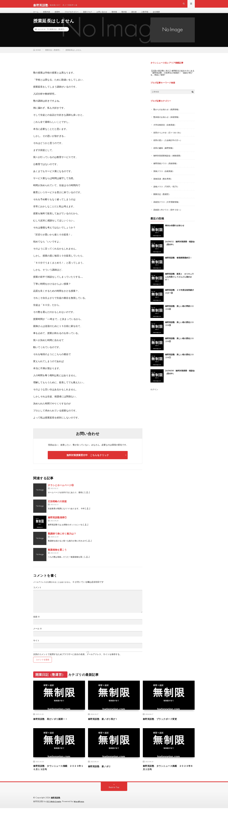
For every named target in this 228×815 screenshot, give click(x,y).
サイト (36, 647)
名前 (36, 623)
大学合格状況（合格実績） (165, 130)
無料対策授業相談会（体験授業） (168, 161)
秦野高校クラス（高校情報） (166, 168)
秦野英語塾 (56, 805)
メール (37, 635)
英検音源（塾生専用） (163, 184)
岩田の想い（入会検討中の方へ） (168, 146)
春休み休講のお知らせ (174, 230)
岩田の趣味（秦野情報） (164, 153)
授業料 (60, 14)
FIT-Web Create (54, 808)
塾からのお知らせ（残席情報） (167, 115)
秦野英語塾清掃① (57, 523)
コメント (37, 594)
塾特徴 (123, 14)
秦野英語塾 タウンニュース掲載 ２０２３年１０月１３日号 (59, 774)
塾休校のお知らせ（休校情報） (167, 123)
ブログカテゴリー (75, 14)
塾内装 (134, 14)
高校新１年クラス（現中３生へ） (168, 214)
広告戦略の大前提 (57, 507)
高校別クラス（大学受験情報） (167, 207)
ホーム (36, 14)
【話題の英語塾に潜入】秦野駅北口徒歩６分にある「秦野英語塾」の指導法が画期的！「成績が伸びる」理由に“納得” (172, 78)
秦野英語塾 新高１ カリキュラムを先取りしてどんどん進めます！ (179, 281)
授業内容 (48, 14)
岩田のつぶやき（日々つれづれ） (168, 138)
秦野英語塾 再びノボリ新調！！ (53, 724)
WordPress (80, 808)
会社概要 (169, 14)
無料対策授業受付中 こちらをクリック (88, 461)
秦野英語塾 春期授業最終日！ (178, 262)
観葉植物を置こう (57, 555)
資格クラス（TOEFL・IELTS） (167, 191)
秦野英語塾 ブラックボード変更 (163, 724)
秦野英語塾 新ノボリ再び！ (105, 724)
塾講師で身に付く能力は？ (62, 539)
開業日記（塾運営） (58, 35)
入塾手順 (156, 14)
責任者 (145, 14)
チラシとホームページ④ (61, 491)
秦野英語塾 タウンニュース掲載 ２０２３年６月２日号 (169, 774)
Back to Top (114, 794)
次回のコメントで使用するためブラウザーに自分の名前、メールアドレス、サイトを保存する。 (77, 660)
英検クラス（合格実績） (164, 176)
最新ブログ (93, 14)
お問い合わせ (109, 14)
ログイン (154, 394)
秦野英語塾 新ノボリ (101, 772)
